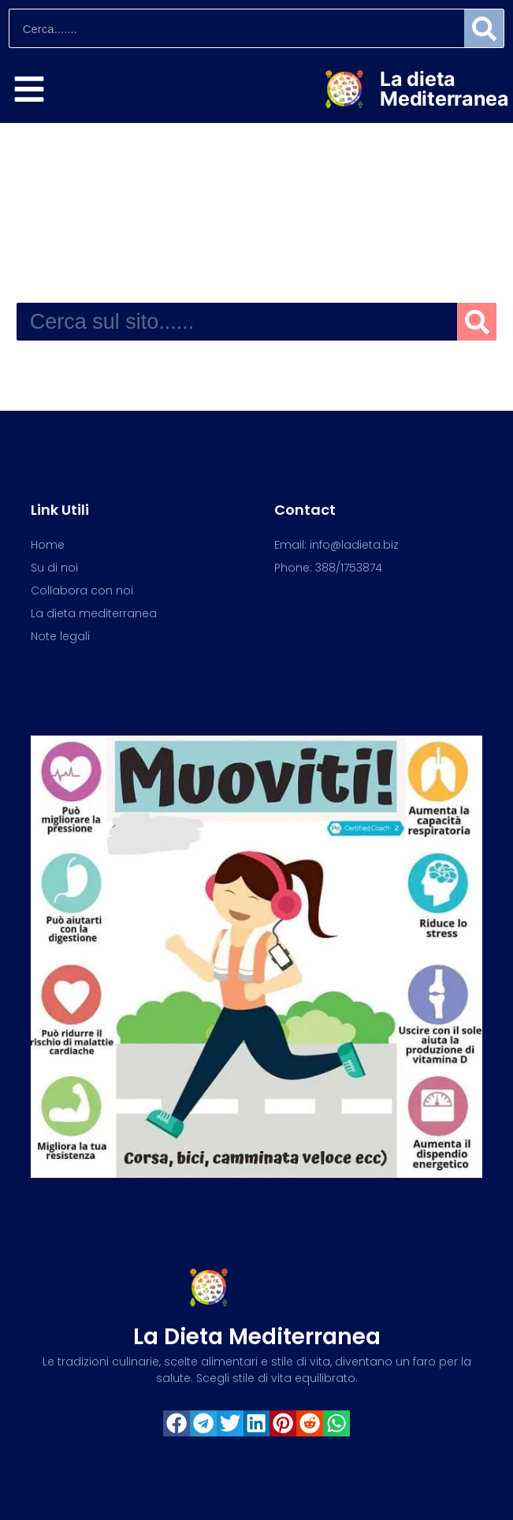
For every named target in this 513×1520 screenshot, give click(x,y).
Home (48, 545)
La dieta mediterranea (257, 1336)
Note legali (60, 636)
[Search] (484, 28)
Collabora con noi (82, 590)
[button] (176, 1423)
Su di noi (54, 568)
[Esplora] (29, 89)
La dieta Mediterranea (444, 88)
